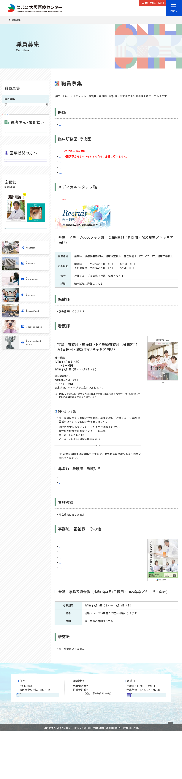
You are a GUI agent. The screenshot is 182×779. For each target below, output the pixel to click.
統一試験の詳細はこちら (70, 406)
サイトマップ (128, 761)
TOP (9, 20)
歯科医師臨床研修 (26, 123)
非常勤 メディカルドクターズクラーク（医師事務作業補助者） (96, 559)
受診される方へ (25, 154)
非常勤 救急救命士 (70, 564)
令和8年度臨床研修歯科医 (74, 151)
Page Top (163, 769)
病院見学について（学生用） (76, 167)
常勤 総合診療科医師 (72, 124)
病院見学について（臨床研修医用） (79, 172)
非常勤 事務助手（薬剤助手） (77, 580)
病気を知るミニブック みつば (25, 287)
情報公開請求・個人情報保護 (62, 761)
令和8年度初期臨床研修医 (74, 156)
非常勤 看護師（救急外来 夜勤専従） (81, 495)
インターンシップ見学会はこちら (119, 458)
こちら (117, 151)
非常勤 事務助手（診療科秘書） (78, 569)
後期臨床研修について (26, 115)
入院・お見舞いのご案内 (25, 171)
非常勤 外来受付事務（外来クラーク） (82, 575)
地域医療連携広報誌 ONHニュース (25, 297)
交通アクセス (37, 733)
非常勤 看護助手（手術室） (76, 506)
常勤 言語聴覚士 (68, 199)
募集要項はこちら (111, 406)
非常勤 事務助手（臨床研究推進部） (81, 585)
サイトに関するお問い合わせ (99, 761)
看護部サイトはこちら (69, 456)
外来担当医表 (25, 162)
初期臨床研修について (26, 107)
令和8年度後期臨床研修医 (74, 162)
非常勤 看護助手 (69, 500)
